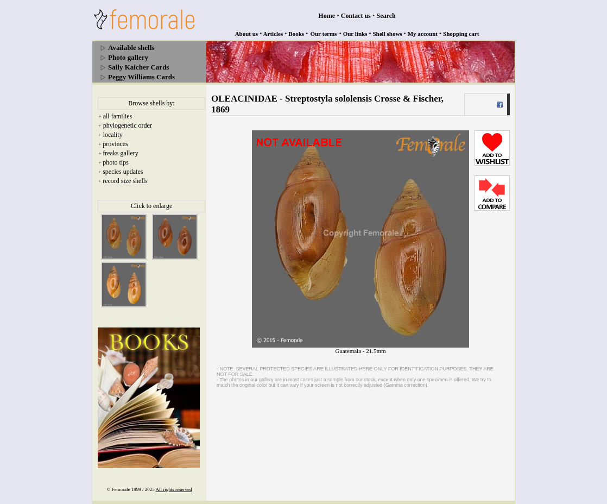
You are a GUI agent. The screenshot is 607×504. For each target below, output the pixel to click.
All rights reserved (174, 489)
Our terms (323, 33)
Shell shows (387, 33)
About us (246, 33)
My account (423, 33)
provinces (115, 144)
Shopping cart (461, 33)
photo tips (116, 162)
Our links (355, 33)
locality (113, 134)
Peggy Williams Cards (141, 77)
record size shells (125, 181)
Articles (273, 33)
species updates (123, 171)
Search (386, 16)
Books (296, 33)
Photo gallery (128, 57)
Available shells (131, 47)
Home (326, 16)
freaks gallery (120, 153)
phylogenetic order (127, 125)
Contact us (356, 16)
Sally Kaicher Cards (138, 67)
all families (117, 116)
